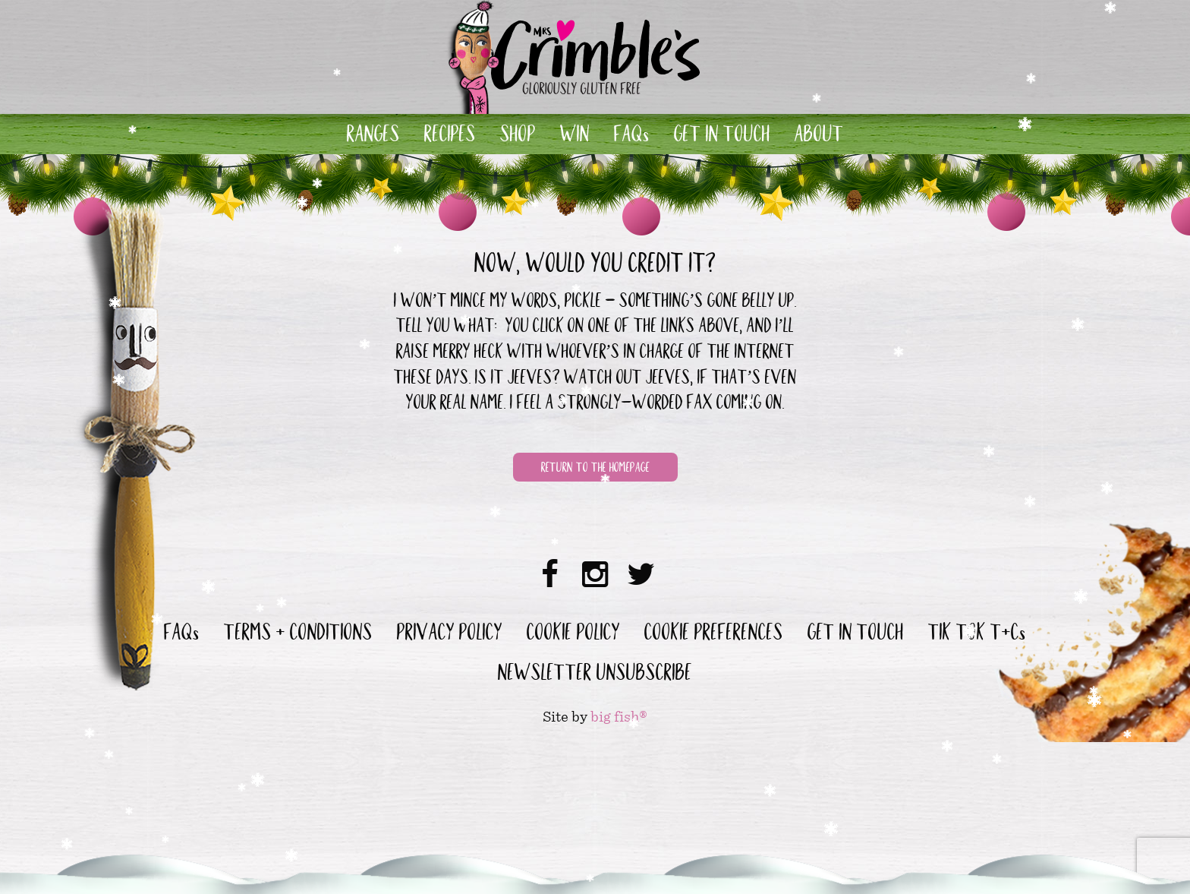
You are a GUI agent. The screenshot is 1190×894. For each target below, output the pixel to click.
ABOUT (819, 136)
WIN (575, 136)
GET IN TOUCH (722, 136)
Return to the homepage (595, 469)
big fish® (618, 717)
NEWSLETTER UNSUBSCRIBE (595, 675)
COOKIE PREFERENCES (713, 635)
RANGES (373, 136)
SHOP (518, 136)
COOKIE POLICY (573, 635)
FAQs (632, 136)
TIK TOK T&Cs (977, 635)
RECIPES (450, 136)
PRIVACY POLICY (449, 635)
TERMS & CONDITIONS (298, 635)
